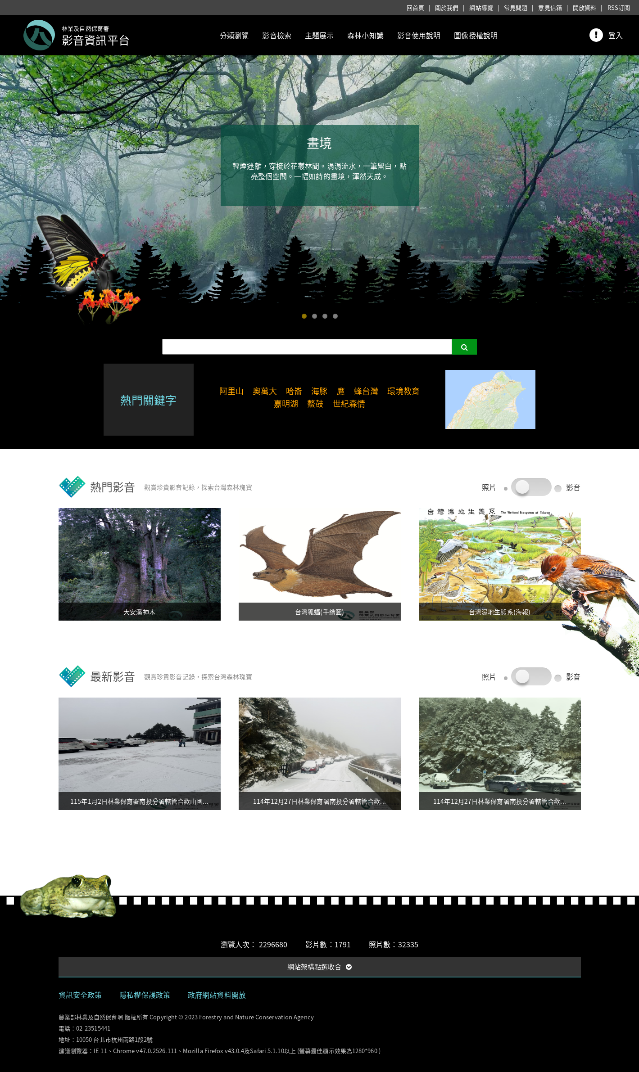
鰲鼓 (315, 403)
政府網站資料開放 (217, 994)
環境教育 (403, 391)
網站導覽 (481, 7)
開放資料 (584, 7)
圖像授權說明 (476, 35)
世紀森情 (349, 403)
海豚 (319, 391)
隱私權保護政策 (144, 994)
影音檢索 (276, 35)
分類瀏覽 (234, 35)
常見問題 (515, 7)
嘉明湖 (286, 403)
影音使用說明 (419, 35)
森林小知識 (365, 35)
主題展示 (319, 35)
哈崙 (294, 391)
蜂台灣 (366, 391)
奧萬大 (265, 391)
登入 (615, 35)
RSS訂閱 (618, 7)
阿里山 (231, 391)
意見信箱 (550, 7)
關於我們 (446, 7)
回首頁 (415, 7)
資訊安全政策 (80, 994)
